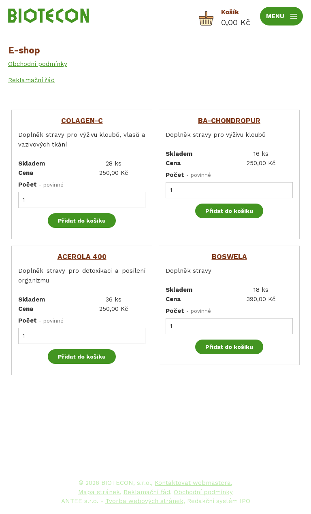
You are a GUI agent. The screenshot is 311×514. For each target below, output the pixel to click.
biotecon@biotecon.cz (216, 449)
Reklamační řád (31, 80)
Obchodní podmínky (37, 64)
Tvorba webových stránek (144, 501)
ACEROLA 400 (82, 257)
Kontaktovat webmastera (193, 482)
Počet (41, 184)
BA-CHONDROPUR (229, 121)
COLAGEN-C (82, 121)
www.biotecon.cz (209, 459)
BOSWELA (229, 257)
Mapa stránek (99, 492)
